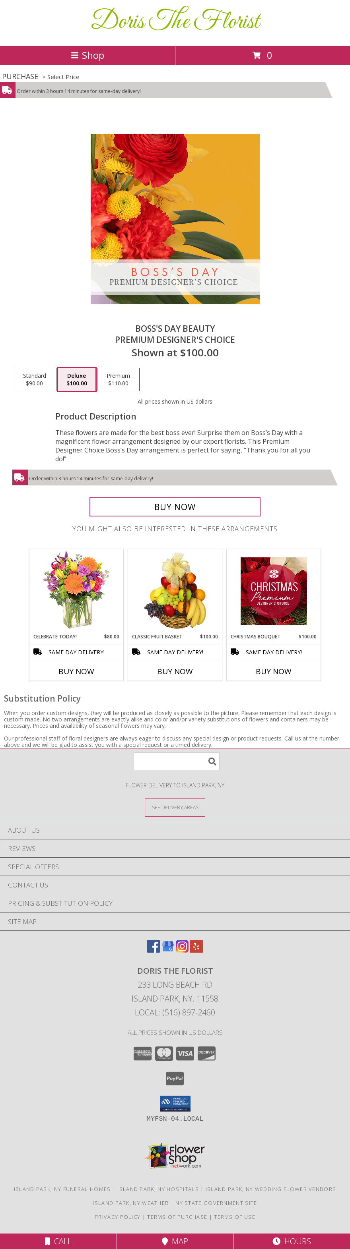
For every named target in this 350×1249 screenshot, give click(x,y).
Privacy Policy (117, 1216)
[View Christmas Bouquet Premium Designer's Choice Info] (274, 591)
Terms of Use (234, 1216)
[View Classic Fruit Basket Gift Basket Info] (175, 591)
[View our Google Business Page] (167, 950)
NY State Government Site (216, 1202)
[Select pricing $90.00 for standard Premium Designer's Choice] (34, 379)
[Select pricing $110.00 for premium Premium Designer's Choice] (118, 379)
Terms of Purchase (177, 1216)
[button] (175, 1104)
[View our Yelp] (196, 950)
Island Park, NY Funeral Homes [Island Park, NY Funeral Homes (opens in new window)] (62, 1189)
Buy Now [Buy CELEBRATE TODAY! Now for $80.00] (76, 671)
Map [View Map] (175, 1241)
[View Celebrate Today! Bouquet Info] (76, 591)
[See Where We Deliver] (175, 807)
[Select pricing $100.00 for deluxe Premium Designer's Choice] (76, 379)
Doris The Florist (175, 22)
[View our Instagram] (182, 950)
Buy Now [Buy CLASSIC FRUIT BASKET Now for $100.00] (175, 671)
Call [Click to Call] (58, 1241)
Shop (87, 55)
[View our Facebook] (153, 950)
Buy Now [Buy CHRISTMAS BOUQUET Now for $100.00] (274, 671)
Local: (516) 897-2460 (175, 1012)
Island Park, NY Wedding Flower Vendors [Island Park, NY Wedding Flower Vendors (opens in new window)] (271, 1189)
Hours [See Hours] (291, 1241)
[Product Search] (177, 761)
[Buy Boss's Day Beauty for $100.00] (175, 506)
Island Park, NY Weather (131, 1202)
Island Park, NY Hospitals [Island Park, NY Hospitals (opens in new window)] (158, 1189)
